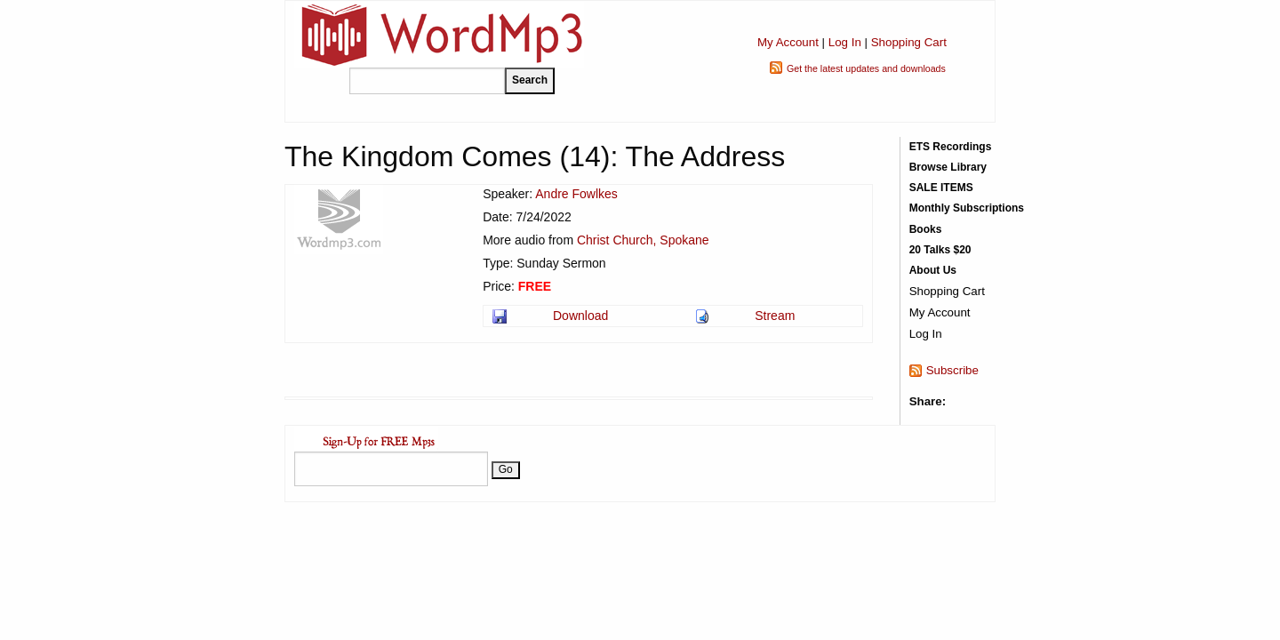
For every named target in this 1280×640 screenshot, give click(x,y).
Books (925, 229)
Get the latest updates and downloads (866, 68)
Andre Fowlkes (576, 194)
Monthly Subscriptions (966, 208)
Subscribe (952, 370)
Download (580, 315)
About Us (932, 270)
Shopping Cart (909, 42)
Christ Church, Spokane (643, 240)
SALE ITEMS (941, 187)
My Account (788, 42)
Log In (844, 42)
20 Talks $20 (940, 250)
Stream (775, 315)
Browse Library (948, 167)
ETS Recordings (950, 146)
